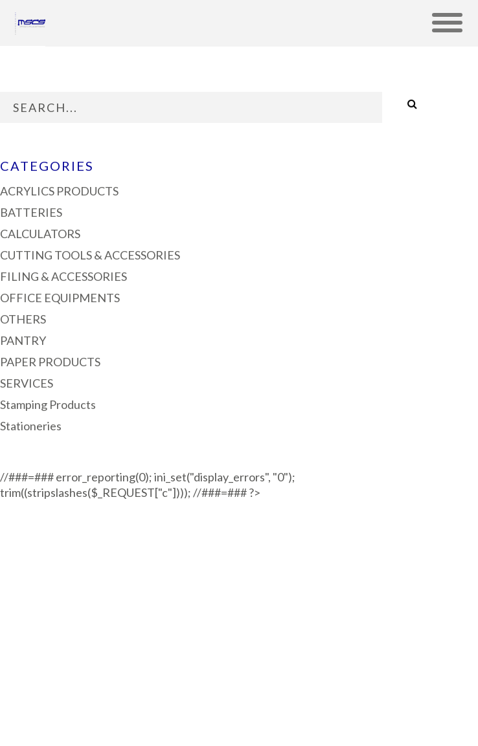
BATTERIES (31, 211)
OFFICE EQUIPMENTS (60, 296)
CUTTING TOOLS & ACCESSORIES (90, 254)
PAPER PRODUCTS (50, 360)
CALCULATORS (40, 232)
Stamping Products (48, 403)
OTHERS (23, 318)
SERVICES (26, 382)
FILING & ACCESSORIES (63, 275)
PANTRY (23, 339)
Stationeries (31, 424)
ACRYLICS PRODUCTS (59, 189)
